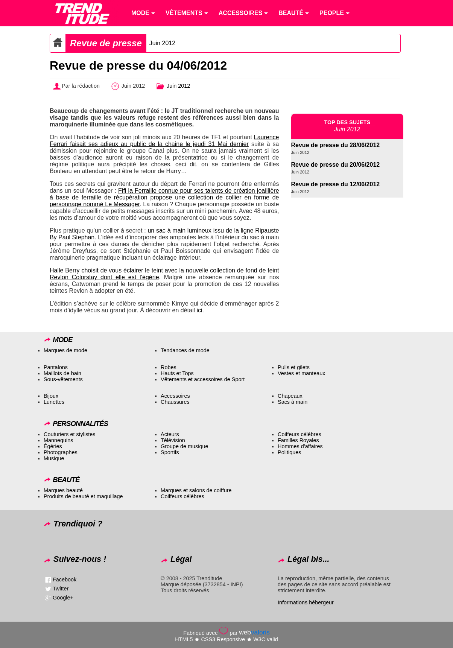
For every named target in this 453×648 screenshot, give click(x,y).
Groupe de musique (184, 446)
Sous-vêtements (63, 379)
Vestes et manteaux (301, 373)
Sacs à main (292, 402)
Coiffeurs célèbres (299, 434)
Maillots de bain (62, 373)
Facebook (64, 580)
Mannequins (58, 440)
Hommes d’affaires (300, 446)
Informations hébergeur (306, 602)
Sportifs (170, 452)
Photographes (61, 452)
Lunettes (54, 402)
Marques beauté (63, 490)
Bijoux (51, 396)
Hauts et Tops (177, 373)
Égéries (53, 446)
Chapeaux (290, 396)
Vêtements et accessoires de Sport (203, 379)
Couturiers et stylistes (70, 434)
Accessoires (175, 396)
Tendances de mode (185, 350)
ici (199, 310)
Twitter (60, 589)
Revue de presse (106, 43)
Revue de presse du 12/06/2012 (335, 184)
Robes (168, 367)
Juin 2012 (162, 43)
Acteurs (170, 434)
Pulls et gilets (294, 367)
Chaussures (175, 402)
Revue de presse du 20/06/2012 (335, 164)
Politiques (289, 452)
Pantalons (56, 367)
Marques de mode (65, 350)
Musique (54, 458)
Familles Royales (298, 440)
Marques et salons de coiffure (196, 490)
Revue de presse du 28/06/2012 (335, 145)
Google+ (63, 598)
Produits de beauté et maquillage (83, 496)
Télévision (173, 440)
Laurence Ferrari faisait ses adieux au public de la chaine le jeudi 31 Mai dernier (164, 140)
